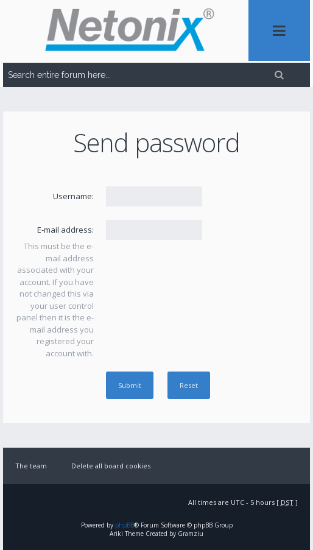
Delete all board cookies (110, 465)
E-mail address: (65, 229)
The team (31, 465)
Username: (73, 196)
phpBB (124, 525)
